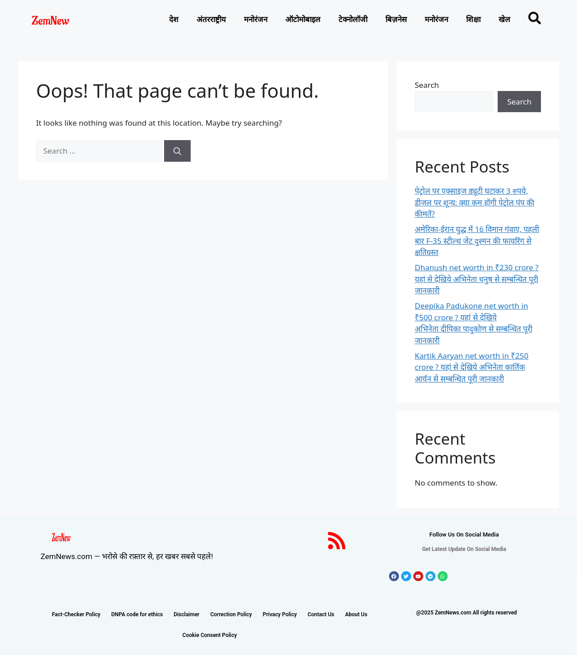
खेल (504, 19)
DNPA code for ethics (137, 614)
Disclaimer (186, 614)
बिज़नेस (396, 19)
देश (174, 19)
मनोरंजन (255, 19)
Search (427, 85)
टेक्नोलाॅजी (353, 19)
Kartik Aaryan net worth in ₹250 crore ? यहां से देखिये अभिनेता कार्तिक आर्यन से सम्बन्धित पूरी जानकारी (471, 367)
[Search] (177, 151)
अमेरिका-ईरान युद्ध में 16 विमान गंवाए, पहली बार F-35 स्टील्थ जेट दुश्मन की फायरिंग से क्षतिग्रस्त (477, 240)
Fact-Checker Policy (76, 614)
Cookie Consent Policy (210, 635)
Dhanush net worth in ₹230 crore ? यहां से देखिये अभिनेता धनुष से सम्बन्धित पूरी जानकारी (477, 279)
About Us (356, 614)
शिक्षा (473, 19)
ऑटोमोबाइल (303, 19)
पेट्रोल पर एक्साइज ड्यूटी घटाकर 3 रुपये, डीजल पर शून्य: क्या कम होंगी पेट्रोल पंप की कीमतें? (475, 202)
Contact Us (320, 614)
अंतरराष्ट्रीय (211, 19)
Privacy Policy (280, 614)
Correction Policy (231, 614)
